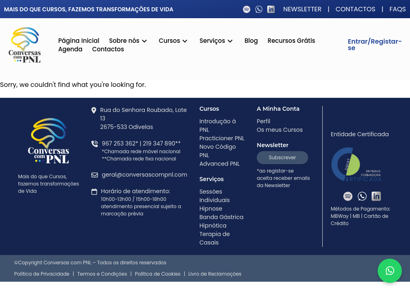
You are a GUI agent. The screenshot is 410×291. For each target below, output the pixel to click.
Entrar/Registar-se (375, 45)
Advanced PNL (219, 164)
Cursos (174, 42)
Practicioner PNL (221, 138)
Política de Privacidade (41, 274)
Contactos (356, 9)
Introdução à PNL (217, 125)
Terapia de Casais (214, 238)
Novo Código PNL (217, 151)
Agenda (70, 49)
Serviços (217, 42)
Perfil (264, 121)
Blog (251, 41)
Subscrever (282, 157)
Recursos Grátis (291, 41)
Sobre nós (129, 42)
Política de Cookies (158, 274)
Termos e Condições (102, 274)
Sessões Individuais (214, 196)
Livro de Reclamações (214, 274)
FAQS (397, 9)
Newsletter (302, 9)
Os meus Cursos (280, 130)
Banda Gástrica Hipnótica (221, 221)
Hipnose (210, 209)
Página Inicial (78, 41)
